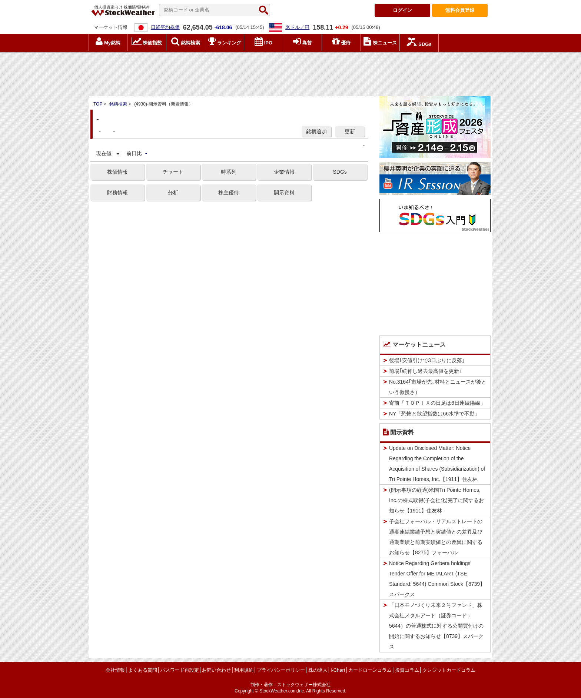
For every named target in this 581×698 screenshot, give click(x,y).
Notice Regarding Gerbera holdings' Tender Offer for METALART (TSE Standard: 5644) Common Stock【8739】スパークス (437, 578)
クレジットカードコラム (448, 670)
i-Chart (338, 670)
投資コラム (407, 670)
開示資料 (284, 193)
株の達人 (318, 670)
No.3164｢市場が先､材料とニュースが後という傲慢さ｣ (438, 387)
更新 (350, 131)
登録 (459, 10)
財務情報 (117, 193)
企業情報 (284, 172)
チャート (173, 172)
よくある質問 (142, 670)
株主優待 (228, 193)
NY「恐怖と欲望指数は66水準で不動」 (434, 414)
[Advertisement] (290, 72)
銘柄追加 (316, 131)
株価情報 (117, 172)
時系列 (228, 172)
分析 (173, 193)
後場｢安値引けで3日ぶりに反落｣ (427, 360)
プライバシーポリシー (281, 670)
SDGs (339, 172)
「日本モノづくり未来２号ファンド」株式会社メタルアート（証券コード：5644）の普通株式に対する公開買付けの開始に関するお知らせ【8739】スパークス (436, 625)
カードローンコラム (370, 670)
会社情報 (115, 670)
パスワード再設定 (179, 670)
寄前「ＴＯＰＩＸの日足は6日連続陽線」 (437, 403)
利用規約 (243, 670)
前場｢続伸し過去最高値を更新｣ (425, 371)
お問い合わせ (216, 670)
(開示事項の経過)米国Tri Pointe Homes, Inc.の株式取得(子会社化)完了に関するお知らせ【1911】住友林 (436, 500)
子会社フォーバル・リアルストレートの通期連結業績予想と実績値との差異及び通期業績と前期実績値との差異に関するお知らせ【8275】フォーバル (435, 536)
